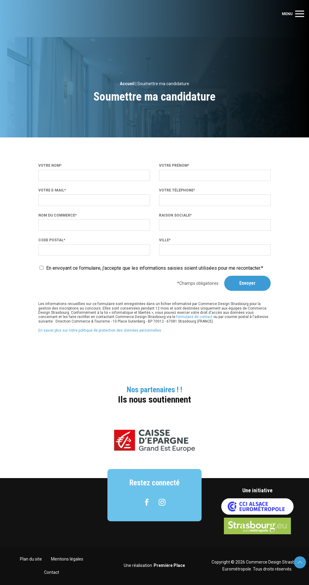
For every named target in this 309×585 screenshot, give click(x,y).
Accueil (127, 83)
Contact (51, 572)
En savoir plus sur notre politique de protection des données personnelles (99, 330)
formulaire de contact (194, 317)
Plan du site (31, 559)
